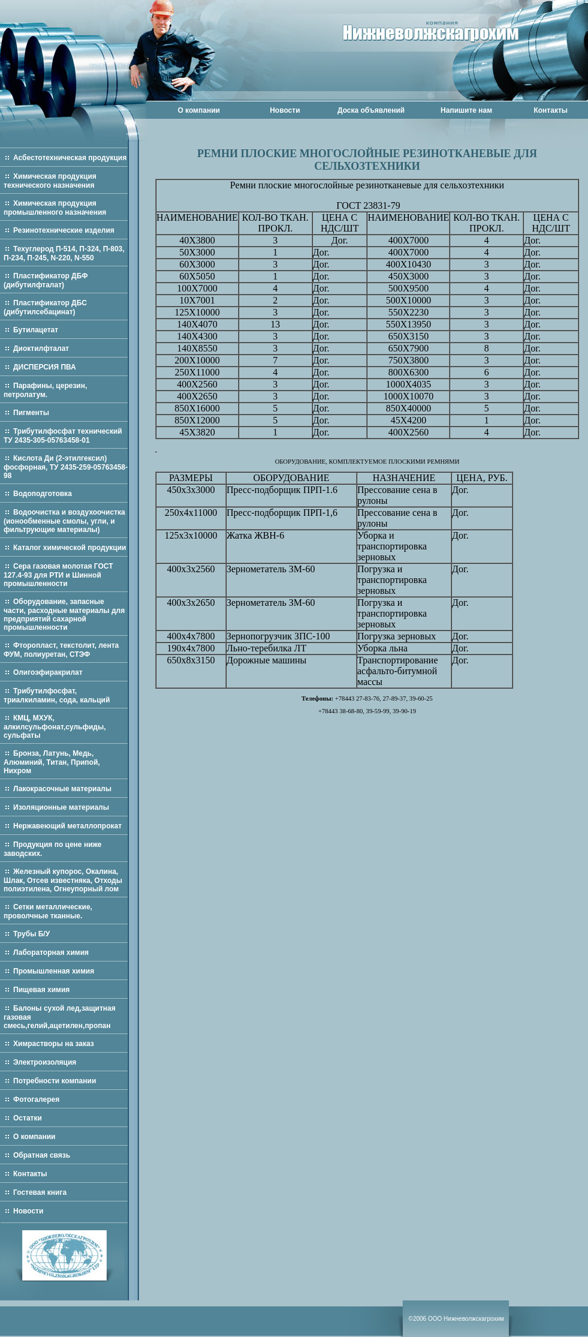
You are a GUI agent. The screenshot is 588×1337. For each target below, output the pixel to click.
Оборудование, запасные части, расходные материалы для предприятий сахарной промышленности (64, 614)
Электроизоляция (44, 1062)
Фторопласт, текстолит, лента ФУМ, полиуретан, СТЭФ (61, 650)
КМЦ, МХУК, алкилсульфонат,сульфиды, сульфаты (55, 727)
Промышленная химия (53, 971)
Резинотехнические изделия (63, 230)
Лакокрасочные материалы (62, 789)
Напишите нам (466, 110)
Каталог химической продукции (69, 547)
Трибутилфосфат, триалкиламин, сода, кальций (57, 695)
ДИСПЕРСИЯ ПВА (44, 367)
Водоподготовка (42, 493)
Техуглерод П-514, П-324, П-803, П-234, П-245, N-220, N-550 (64, 253)
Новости (285, 110)
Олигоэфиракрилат (48, 672)
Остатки (27, 1118)
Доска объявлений (371, 110)
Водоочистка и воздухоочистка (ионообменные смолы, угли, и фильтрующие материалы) (64, 521)
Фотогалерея (36, 1099)
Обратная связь (41, 1155)
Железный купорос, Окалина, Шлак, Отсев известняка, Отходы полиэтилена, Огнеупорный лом (63, 880)
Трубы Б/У (31, 934)
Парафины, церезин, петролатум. (45, 390)
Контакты (550, 110)
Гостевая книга (40, 1192)
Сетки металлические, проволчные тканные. (48, 911)
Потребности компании (54, 1081)
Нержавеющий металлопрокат (67, 826)
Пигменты (31, 412)
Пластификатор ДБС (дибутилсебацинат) (45, 307)
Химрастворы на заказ (53, 1043)
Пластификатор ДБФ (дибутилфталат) (46, 280)
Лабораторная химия (51, 952)
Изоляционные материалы (61, 807)
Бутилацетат (35, 330)
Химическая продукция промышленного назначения (55, 208)
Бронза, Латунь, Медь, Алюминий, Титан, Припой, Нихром (52, 762)
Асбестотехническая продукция (69, 158)
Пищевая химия (41, 990)
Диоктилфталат (41, 348)
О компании (198, 110)
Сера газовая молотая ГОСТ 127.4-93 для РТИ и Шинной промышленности (58, 575)
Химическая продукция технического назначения (50, 181)
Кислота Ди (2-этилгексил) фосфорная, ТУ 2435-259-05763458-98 (66, 467)
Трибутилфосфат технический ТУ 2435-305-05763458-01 (63, 435)
